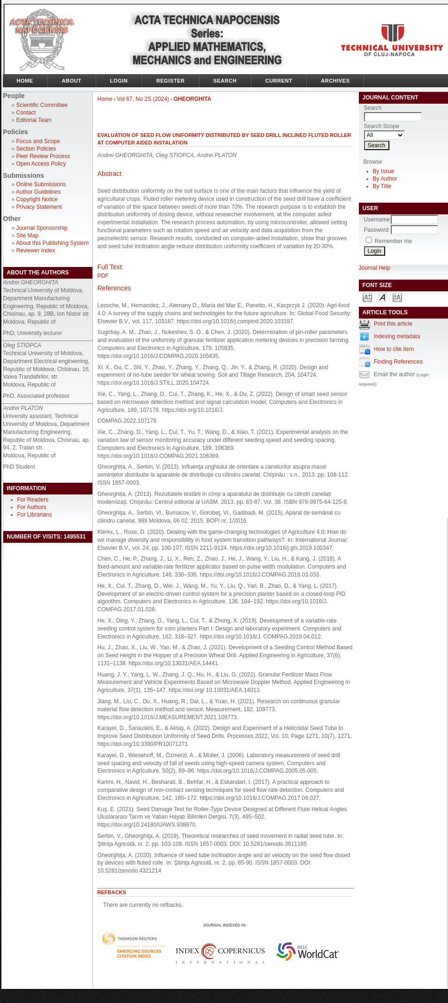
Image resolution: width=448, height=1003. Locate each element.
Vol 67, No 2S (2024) (143, 99)
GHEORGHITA (192, 99)
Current (279, 81)
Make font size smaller (367, 296)
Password (376, 230)
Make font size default (382, 296)
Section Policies (36, 148)
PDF (103, 276)
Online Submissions (41, 184)
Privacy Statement (39, 207)
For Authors (31, 507)
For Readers (33, 499)
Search (225, 81)
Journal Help (374, 268)
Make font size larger (397, 296)
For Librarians (34, 514)
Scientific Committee (42, 105)
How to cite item (394, 349)
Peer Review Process (43, 156)
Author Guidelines (38, 192)
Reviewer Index (35, 250)
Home (25, 81)
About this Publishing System (52, 243)
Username (377, 219)
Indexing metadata (397, 336)
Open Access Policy (41, 163)
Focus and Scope (38, 141)
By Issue (384, 171)
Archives (335, 81)
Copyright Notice (37, 199)
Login (119, 81)
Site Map (27, 235)
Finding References (398, 361)
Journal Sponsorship (42, 228)
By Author (385, 178)
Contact (26, 112)
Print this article (393, 323)
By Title (382, 186)
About (72, 81)
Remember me (393, 241)
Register (170, 81)
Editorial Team (34, 120)
